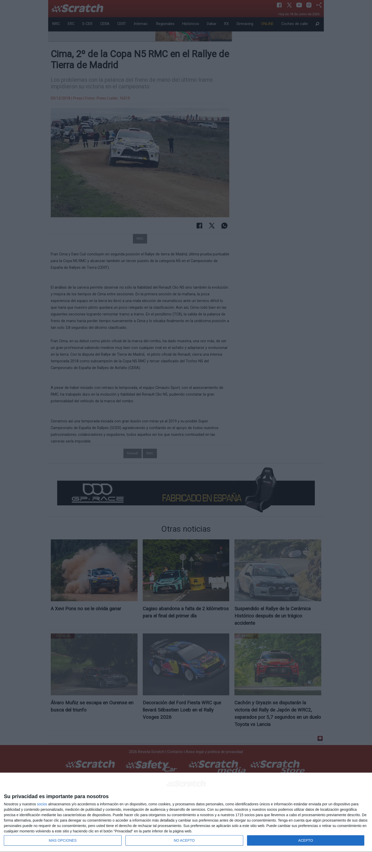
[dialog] (186, 812)
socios (42, 804)
